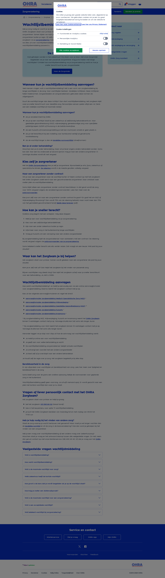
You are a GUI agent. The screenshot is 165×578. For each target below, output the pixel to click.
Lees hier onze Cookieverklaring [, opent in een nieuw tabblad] (68, 24)
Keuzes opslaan (99, 50)
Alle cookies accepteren (69, 50)
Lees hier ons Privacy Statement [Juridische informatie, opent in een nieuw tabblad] (94, 24)
